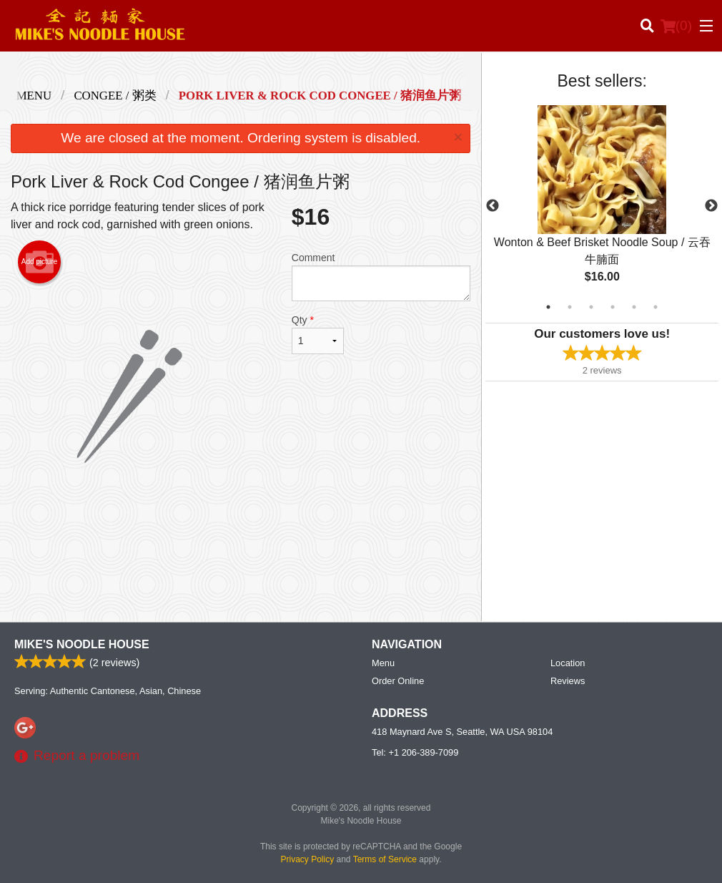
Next (711, 206)
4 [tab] (612, 307)
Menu (383, 663)
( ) (676, 25)
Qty (318, 334)
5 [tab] (634, 307)
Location (567, 663)
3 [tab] (591, 307)
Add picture (39, 261)
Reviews (567, 680)
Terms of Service (385, 859)
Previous (492, 206)
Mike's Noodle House (81, 644)
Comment (381, 276)
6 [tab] (655, 307)
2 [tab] (570, 307)
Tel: (415, 752)
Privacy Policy (308, 859)
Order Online (398, 680)
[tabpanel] (602, 206)
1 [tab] (548, 307)
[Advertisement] (240, 564)
